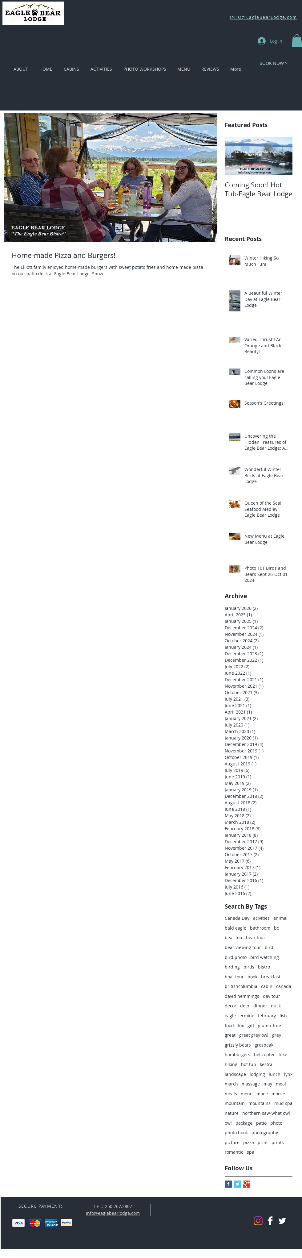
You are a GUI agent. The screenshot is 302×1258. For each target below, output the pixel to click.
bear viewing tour (243, 947)
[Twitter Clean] (282, 1220)
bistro (264, 967)
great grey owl (253, 1035)
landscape (235, 1074)
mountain (235, 1103)
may (268, 1084)
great (230, 1035)
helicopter (264, 1054)
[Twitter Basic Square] (237, 1184)
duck (276, 1006)
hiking (231, 1064)
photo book (236, 1132)
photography (265, 1132)
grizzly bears (238, 1045)
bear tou (233, 937)
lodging (257, 1074)
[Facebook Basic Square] (228, 1184)
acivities (261, 918)
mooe (262, 1094)
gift (251, 1025)
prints (278, 1142)
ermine (247, 1015)
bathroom (260, 928)
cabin (266, 986)
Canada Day (237, 918)
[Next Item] (282, 156)
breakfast (270, 977)
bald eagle (235, 928)
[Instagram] (258, 1220)
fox (241, 1025)
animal (280, 918)
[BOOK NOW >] (273, 63)
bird (269, 947)
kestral (267, 1064)
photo (276, 1123)
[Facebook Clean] (270, 1220)
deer (245, 1006)
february (267, 1015)
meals (231, 1094)
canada (283, 986)
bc (276, 928)
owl (228, 1123)
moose (278, 1094)
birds (249, 967)
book (252, 977)
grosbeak (264, 1045)
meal (281, 1084)
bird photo (236, 957)
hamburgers (237, 1054)
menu (247, 1094)
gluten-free (269, 1025)
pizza (248, 1142)
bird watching (264, 957)
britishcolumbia (241, 986)
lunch (274, 1074)
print (263, 1142)
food (229, 1025)
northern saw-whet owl (266, 1113)
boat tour (234, 977)
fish (283, 1015)
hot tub (248, 1064)
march (231, 1084)
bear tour (255, 937)
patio (261, 1123)
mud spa (283, 1103)
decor (230, 1006)
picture (232, 1142)
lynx (288, 1074)
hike (283, 1054)
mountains (259, 1103)
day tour (271, 996)
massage (251, 1084)
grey (276, 1035)
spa (250, 1152)
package (244, 1123)
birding (232, 967)
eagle (230, 1015)
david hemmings (242, 996)
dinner (260, 1006)
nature (232, 1113)
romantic (234, 1152)
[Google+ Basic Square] (246, 1184)
